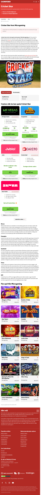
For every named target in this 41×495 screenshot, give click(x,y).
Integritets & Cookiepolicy (6, 454)
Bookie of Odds (25, 300)
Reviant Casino (24, 433)
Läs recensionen (15, 116)
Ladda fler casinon (19, 219)
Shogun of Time (6, 300)
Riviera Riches (25, 397)
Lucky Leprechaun (7, 397)
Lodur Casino (23, 435)
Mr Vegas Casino (10, 134)
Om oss (2, 450)
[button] (38, 411)
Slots (9, 19)
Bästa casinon (4, 433)
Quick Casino (23, 437)
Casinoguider (4, 443)
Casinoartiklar (4, 441)
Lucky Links (24, 338)
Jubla (10, 172)
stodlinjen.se (13, 138)
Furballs (23, 319)
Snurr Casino (10, 208)
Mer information (16, 92)
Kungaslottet (30, 135)
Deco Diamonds (6, 338)
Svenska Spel (30, 172)
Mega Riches (23, 441)
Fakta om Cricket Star (6, 92)
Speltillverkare (4, 439)
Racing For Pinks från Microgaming (8, 377)
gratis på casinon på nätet (30, 55)
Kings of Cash (25, 357)
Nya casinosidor (4, 437)
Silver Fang (24, 377)
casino (9, 40)
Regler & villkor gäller (13, 137)
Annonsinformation (5, 21)
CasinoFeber (3, 19)
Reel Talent (5, 319)
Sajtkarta (3, 456)
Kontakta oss (4, 452)
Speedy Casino (24, 439)
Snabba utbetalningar (6, 435)
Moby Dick (5, 357)
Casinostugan (24, 443)
